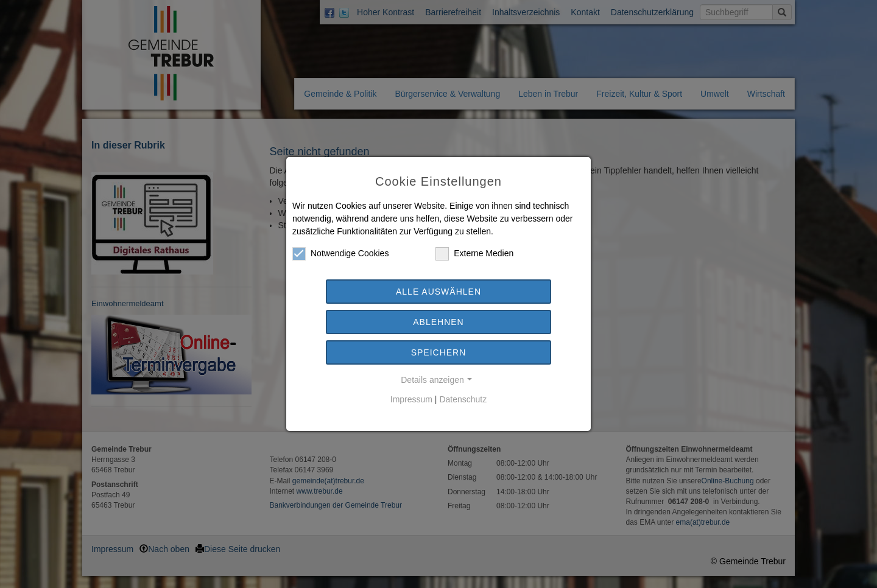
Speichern (439, 352)
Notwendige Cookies (340, 253)
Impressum (411, 399)
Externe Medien (474, 253)
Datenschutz (463, 399)
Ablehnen (438, 322)
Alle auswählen (438, 291)
